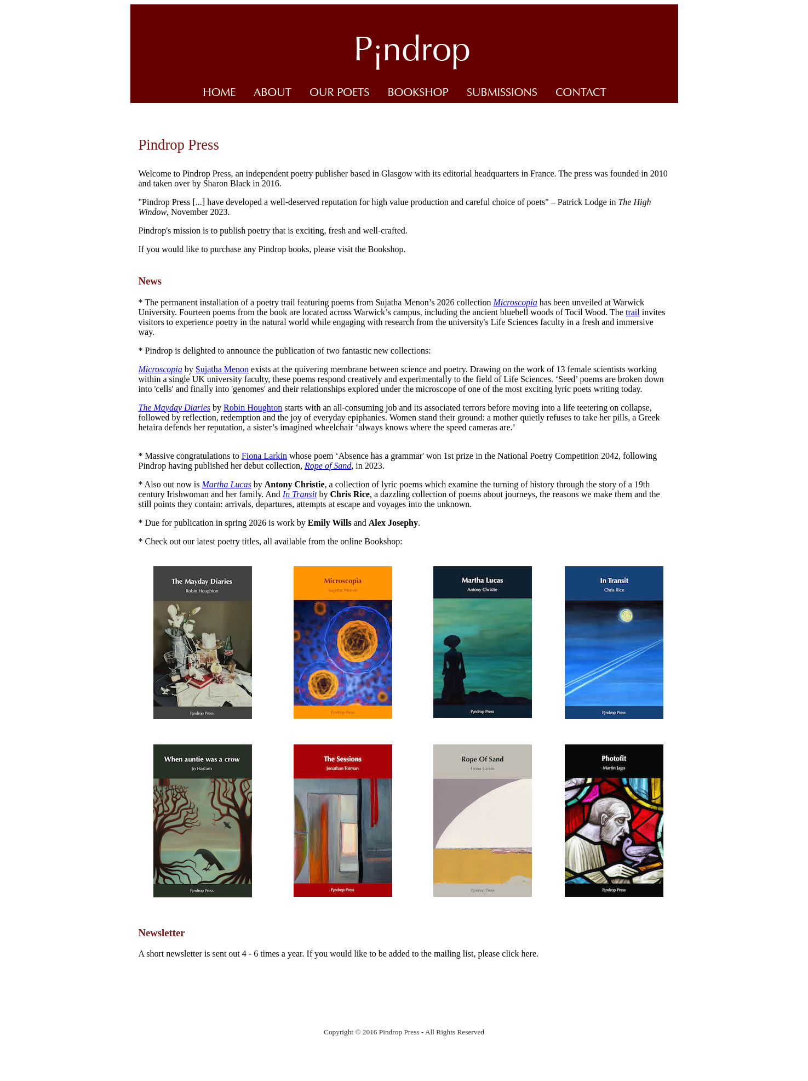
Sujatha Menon (222, 369)
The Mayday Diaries (175, 407)
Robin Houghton (253, 407)
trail (633, 312)
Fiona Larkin (264, 455)
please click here (507, 953)
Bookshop (386, 249)
